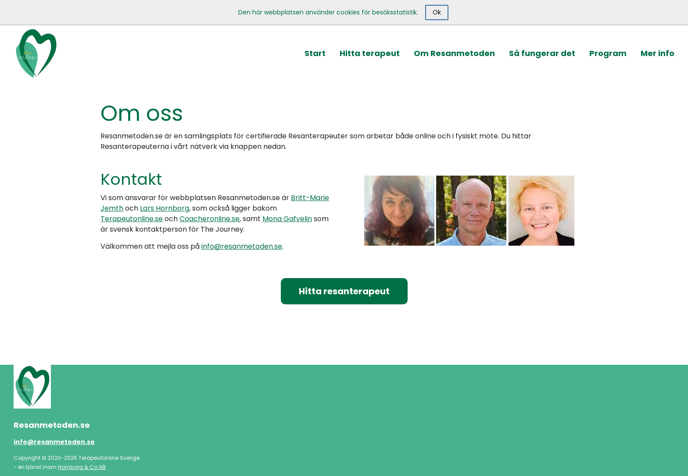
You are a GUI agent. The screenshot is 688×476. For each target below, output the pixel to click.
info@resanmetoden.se (241, 246)
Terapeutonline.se (131, 219)
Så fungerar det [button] (542, 53)
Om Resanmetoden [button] (454, 53)
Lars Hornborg (164, 208)
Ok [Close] (437, 12)
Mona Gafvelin (287, 219)
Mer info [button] (657, 53)
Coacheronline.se (209, 219)
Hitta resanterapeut (344, 291)
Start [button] (315, 53)
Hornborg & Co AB (82, 467)
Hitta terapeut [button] (370, 53)
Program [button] (608, 53)
